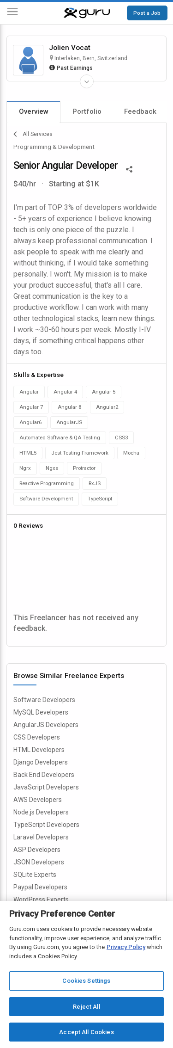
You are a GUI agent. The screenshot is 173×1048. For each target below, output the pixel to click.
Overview (33, 111)
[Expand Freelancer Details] (87, 81)
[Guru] (87, 13)
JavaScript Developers (46, 787)
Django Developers (40, 762)
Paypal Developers (40, 887)
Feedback (140, 111)
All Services (33, 134)
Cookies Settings (86, 980)
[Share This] (129, 168)
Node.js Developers (41, 812)
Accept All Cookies (86, 1032)
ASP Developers (36, 849)
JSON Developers (38, 862)
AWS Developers (37, 799)
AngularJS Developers (45, 724)
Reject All (86, 1006)
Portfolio (86, 111)
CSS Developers (36, 737)
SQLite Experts (34, 874)
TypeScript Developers (46, 824)
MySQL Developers (40, 712)
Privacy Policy (126, 946)
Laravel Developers (41, 837)
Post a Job (147, 13)
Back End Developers (43, 774)
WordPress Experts (41, 899)
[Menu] (12, 13)
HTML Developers (39, 749)
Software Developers (44, 699)
